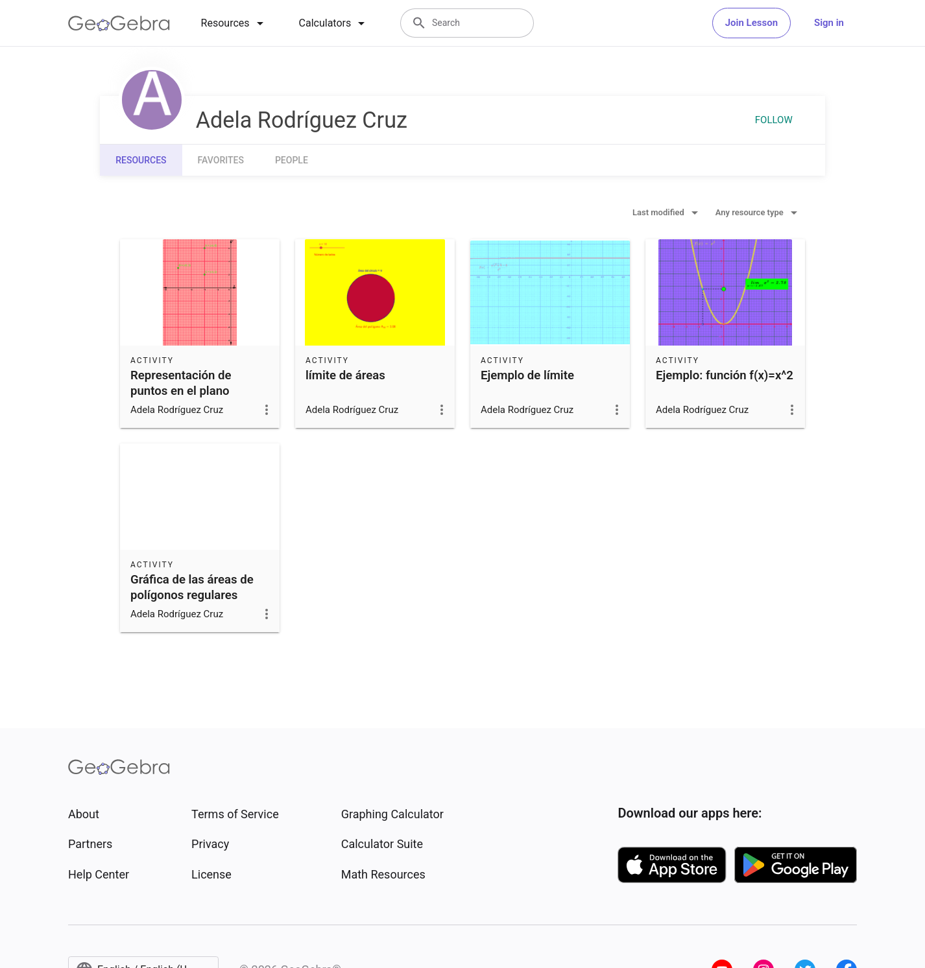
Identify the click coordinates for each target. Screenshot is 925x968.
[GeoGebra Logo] (119, 23)
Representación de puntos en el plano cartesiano (181, 391)
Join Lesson (751, 23)
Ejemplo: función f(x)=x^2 (724, 375)
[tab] (234, 23)
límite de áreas (345, 375)
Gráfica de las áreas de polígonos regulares (192, 587)
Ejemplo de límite (527, 375)
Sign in (829, 23)
